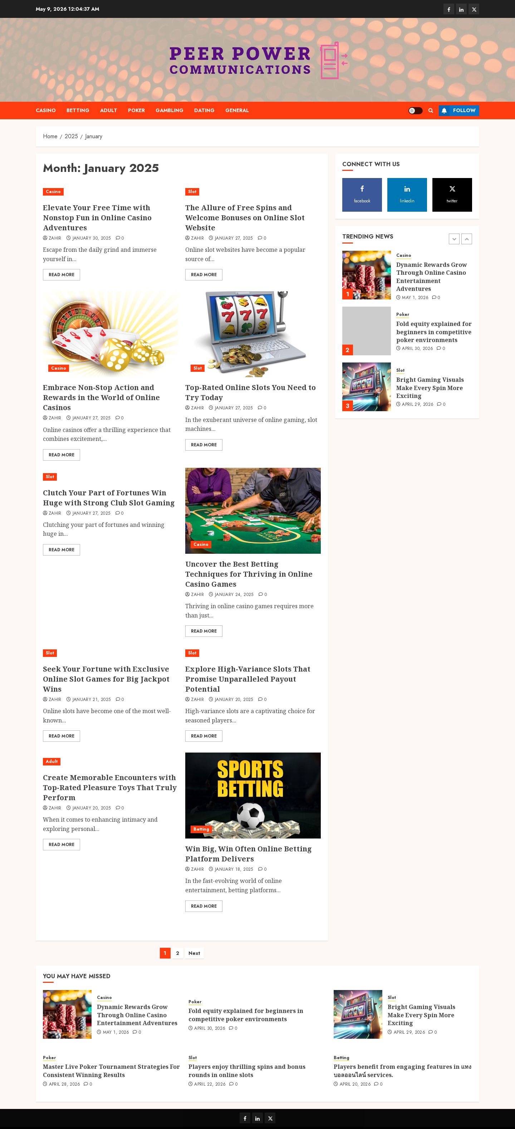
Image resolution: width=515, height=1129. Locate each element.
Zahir (55, 238)
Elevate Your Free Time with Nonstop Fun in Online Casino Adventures (97, 217)
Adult (108, 110)
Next (194, 946)
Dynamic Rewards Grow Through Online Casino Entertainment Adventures (431, 277)
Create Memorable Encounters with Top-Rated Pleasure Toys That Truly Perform (110, 787)
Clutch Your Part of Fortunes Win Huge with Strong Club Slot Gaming (109, 498)
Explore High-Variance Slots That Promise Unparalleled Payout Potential (247, 679)
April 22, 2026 (210, 1077)
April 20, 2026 (355, 1077)
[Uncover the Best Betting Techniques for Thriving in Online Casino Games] (252, 511)
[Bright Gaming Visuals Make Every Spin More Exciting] (366, 386)
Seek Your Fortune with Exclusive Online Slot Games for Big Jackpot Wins (106, 679)
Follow (457, 110)
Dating (204, 110)
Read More (61, 275)
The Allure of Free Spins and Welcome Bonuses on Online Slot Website (245, 217)
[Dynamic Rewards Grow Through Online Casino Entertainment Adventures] (366, 275)
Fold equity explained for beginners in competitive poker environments (434, 332)
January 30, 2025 (92, 238)
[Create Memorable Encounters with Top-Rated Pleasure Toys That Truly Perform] (110, 761)
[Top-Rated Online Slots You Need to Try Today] (252, 334)
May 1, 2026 (415, 298)
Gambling (169, 110)
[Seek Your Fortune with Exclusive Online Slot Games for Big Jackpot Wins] (110, 653)
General (237, 110)
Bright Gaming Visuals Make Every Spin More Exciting (430, 388)
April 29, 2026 (417, 405)
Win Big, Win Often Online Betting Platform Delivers (248, 854)
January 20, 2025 (234, 700)
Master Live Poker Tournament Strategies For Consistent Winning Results (111, 1063)
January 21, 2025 (92, 700)
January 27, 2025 (234, 238)
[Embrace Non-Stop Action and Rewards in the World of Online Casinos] (110, 334)
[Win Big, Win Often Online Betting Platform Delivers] (252, 796)
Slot (192, 191)
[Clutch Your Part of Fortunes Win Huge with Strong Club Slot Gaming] (110, 476)
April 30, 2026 (417, 349)
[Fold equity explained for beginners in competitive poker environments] (366, 331)
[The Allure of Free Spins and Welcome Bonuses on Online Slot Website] (252, 191)
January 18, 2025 (234, 870)
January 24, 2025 (234, 595)
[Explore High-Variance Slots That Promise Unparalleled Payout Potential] (252, 653)
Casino (46, 110)
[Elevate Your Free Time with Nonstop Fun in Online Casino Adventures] (110, 191)
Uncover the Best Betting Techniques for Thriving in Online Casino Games (249, 574)
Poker (136, 110)
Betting (78, 110)
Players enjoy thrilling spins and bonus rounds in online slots (246, 1063)
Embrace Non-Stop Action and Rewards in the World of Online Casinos (101, 397)
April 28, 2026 (64, 1077)
